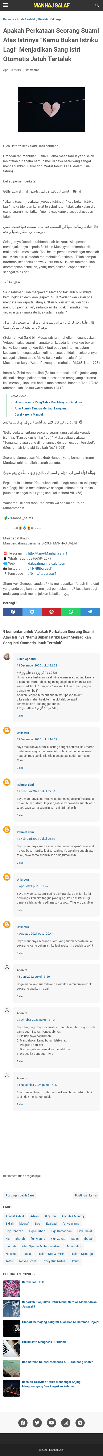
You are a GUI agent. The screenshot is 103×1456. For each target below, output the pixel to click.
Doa (37, 1223)
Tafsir (9, 1261)
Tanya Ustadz (28, 1261)
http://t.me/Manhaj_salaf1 (47, 553)
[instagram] (65, 1422)
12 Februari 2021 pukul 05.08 (36, 791)
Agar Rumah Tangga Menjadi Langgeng (41, 408)
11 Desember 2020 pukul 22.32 (37, 665)
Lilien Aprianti (26, 659)
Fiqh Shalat (84, 1231)
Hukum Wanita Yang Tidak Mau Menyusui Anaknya (48, 402)
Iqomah (11, 1246)
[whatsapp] (71, 612)
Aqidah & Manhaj (73, 1216)
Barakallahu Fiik (33, 1282)
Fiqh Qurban (37, 1231)
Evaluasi (51, 1223)
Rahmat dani (25, 784)
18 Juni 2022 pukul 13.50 (33, 976)
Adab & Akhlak (15, 1216)
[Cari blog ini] (97, 5)
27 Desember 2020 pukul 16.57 (37, 739)
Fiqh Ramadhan (61, 1231)
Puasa (26, 1253)
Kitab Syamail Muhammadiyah (41, 1246)
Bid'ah (10, 1223)
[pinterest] (51, 612)
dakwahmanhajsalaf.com (47, 563)
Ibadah (89, 1238)
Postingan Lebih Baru (20, 1195)
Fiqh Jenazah (14, 1231)
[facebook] (12, 612)
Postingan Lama (86, 1195)
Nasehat (11, 1253)
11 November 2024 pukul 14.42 (37, 1084)
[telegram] (90, 612)
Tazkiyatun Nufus (53, 1261)
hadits (74, 1238)
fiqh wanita (37, 1238)
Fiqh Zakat (58, 1238)
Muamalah (74, 1246)
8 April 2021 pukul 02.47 (32, 886)
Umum (75, 1261)
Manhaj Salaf (56, 1449)
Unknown (23, 733)
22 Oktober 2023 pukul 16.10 (36, 1019)
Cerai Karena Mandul (29, 414)
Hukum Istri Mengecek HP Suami (44, 1342)
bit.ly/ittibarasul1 (40, 569)
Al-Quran (50, 1216)
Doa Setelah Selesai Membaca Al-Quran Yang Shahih (57, 1362)
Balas (20, 716)
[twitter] (32, 612)
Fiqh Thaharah (15, 1238)
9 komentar (31, 70)
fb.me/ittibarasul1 (43, 574)
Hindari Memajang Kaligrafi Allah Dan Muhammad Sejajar (60, 1322)
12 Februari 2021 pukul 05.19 (36, 838)
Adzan (34, 1216)
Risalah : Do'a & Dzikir (50, 1253)
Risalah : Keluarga (81, 1253)
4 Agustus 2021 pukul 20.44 (35, 933)
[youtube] (51, 1422)
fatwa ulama (71, 1223)
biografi (24, 1223)
